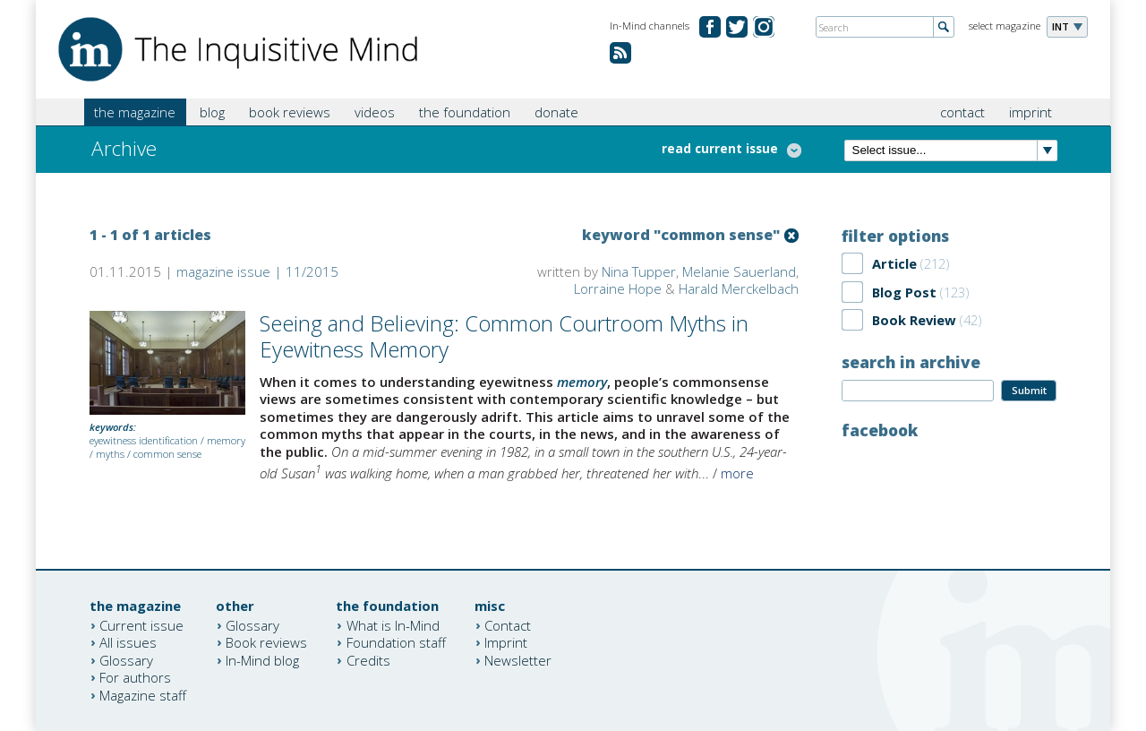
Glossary (126, 659)
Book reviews (266, 642)
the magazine (134, 112)
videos (375, 112)
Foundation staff (396, 642)
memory (226, 440)
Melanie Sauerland (739, 271)
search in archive (911, 362)
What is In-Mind (393, 624)
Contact (507, 624)
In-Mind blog (262, 659)
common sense (167, 453)
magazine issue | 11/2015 (257, 271)
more (737, 473)
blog (212, 112)
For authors (135, 677)
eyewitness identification (144, 440)
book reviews (289, 112)
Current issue (141, 624)
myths (110, 453)
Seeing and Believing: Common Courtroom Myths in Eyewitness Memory (504, 336)
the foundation (464, 112)
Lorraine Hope (618, 288)
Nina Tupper (639, 271)
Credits (368, 659)
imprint (1030, 112)
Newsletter (518, 659)
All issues (128, 642)
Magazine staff (142, 694)
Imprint (505, 642)
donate (556, 112)
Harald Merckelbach (739, 288)
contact (962, 112)
